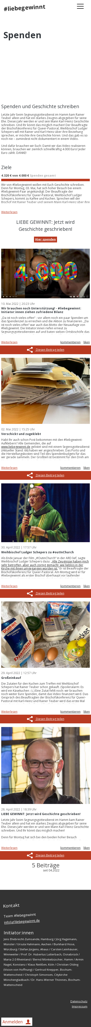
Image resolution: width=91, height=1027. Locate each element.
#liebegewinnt (24, 7)
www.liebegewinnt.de (15, 447)
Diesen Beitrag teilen (45, 350)
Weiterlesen (9, 212)
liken (86, 342)
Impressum (79, 1006)
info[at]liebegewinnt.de (22, 921)
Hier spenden (45, 239)
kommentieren (70, 342)
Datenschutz (78, 1001)
